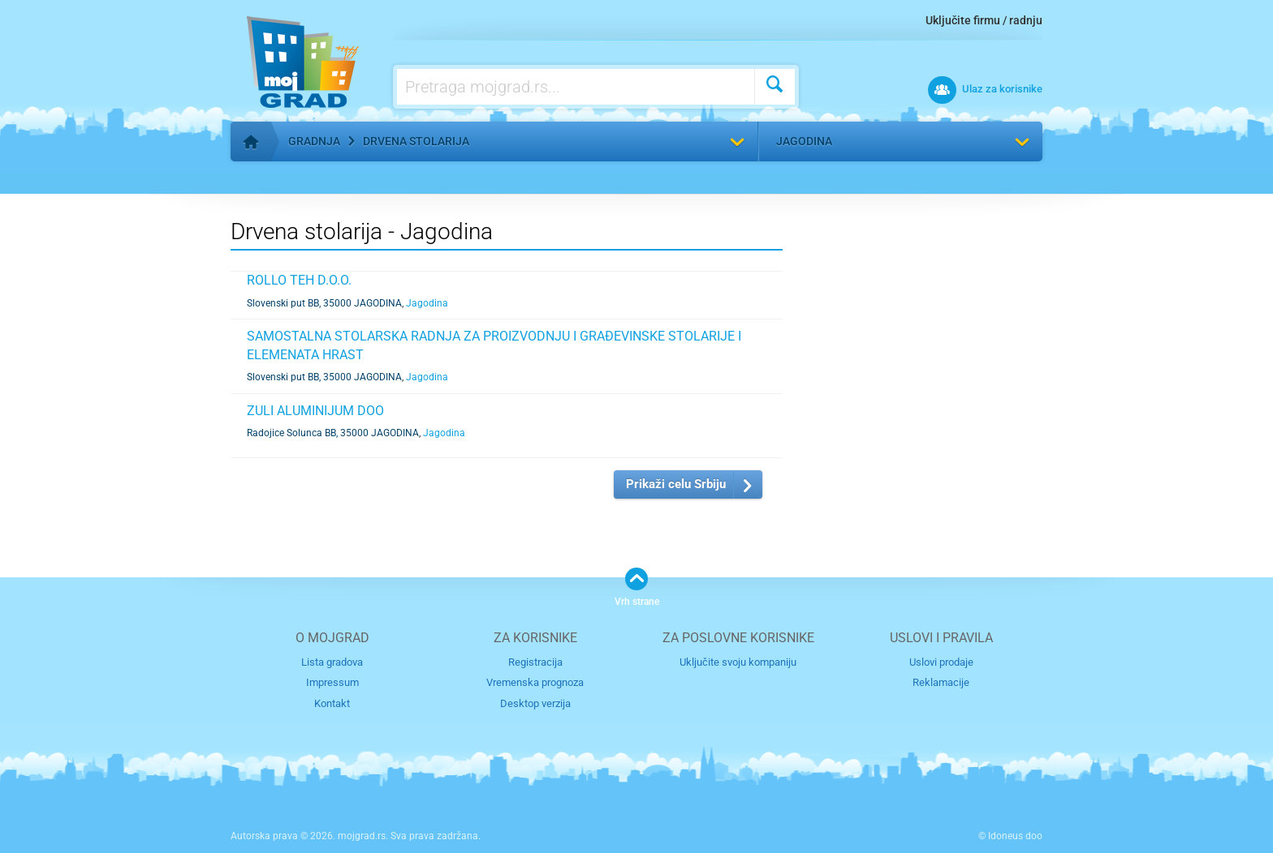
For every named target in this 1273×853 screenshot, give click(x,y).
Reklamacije (941, 682)
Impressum (332, 682)
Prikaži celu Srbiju (676, 484)
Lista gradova (332, 662)
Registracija (535, 662)
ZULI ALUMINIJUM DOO (315, 410)
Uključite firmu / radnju (984, 20)
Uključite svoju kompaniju (738, 662)
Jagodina (804, 141)
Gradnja (314, 141)
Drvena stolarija (416, 141)
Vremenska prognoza (535, 682)
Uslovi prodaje (941, 662)
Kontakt (332, 703)
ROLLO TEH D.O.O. (299, 280)
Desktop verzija (535, 703)
